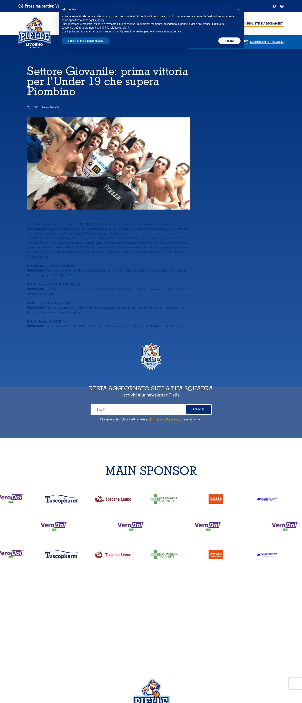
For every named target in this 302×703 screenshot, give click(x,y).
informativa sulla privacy (164, 419)
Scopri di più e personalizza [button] (85, 40)
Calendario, (266, 42)
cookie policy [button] (96, 20)
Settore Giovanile (50, 107)
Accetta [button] (229, 40)
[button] (239, 9)
